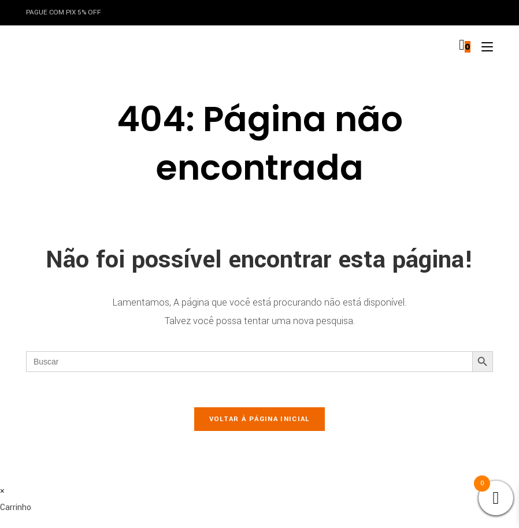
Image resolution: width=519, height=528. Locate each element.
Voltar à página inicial (259, 419)
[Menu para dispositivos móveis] (483, 47)
